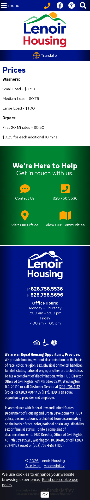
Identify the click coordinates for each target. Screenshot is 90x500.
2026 (34, 460)
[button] (10, 5)
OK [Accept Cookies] (45, 494)
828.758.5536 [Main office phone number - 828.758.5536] (47, 289)
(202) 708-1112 (69, 386)
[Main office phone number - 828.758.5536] (65, 195)
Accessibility (54, 465)
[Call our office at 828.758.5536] (48, 5)
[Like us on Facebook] (60, 5)
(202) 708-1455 (30, 392)
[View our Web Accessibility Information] (71, 5)
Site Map (33, 465)
